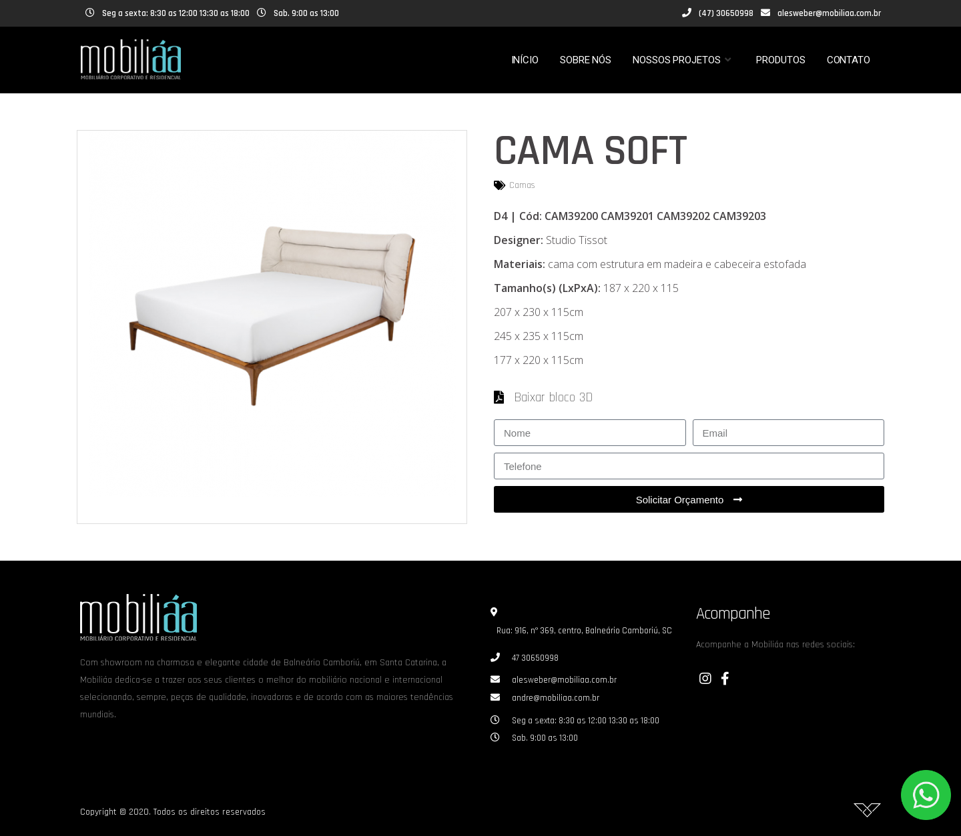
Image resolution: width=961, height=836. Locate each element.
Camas (522, 185)
